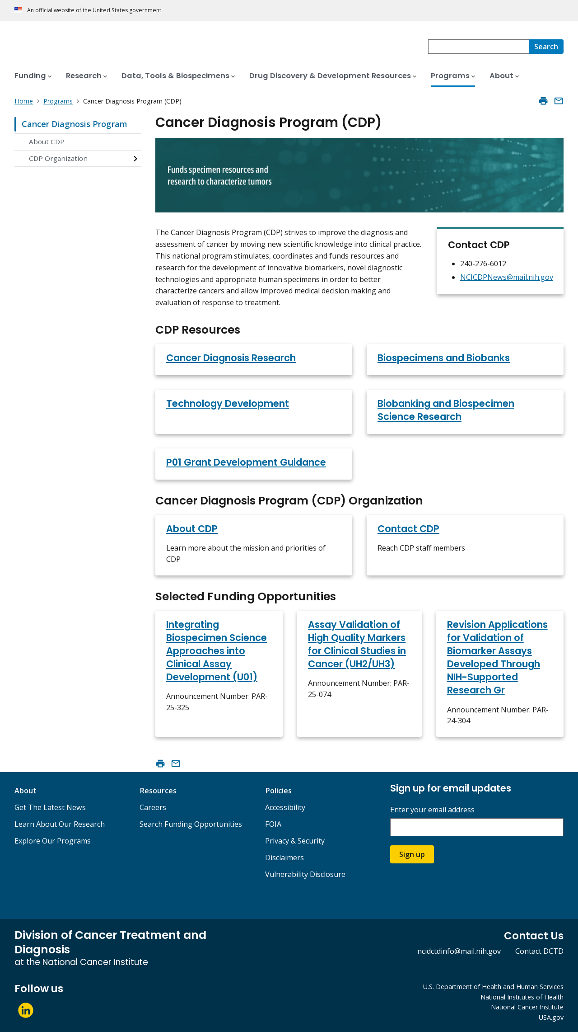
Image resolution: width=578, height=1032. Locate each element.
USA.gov (551, 1017)
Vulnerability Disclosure (305, 874)
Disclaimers (284, 857)
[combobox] (478, 46)
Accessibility (285, 807)
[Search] (546, 46)
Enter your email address (432, 810)
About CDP (47, 141)
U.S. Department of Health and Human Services (493, 986)
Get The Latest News (50, 807)
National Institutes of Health (522, 997)
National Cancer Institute (527, 1007)
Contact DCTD (539, 951)
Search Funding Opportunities (191, 824)
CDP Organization (58, 158)
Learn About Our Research (59, 824)
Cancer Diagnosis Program (74, 123)
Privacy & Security (295, 841)
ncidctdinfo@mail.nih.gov (459, 951)
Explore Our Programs (52, 841)
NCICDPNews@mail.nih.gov (506, 277)
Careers (153, 807)
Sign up (412, 854)
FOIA (273, 824)
